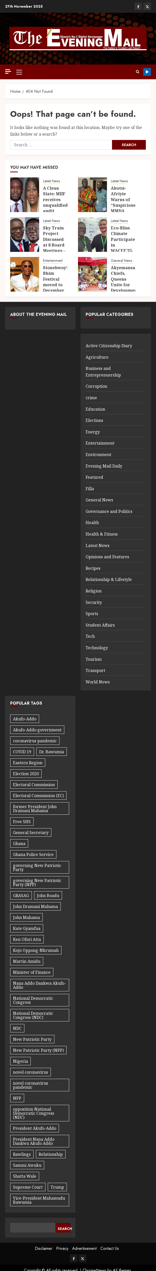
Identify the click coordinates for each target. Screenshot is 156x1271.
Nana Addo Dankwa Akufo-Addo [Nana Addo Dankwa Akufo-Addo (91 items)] (39, 985)
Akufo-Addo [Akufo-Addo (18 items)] (24, 719)
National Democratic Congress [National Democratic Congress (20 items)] (33, 1000)
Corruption (96, 386)
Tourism (94, 659)
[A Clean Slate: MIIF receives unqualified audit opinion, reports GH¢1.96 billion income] (24, 194)
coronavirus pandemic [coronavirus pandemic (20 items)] (35, 741)
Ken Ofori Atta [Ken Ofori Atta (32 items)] (27, 939)
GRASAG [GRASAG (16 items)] (21, 895)
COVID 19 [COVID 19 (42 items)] (22, 752)
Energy (93, 432)
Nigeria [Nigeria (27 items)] (20, 1061)
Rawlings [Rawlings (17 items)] (22, 1154)
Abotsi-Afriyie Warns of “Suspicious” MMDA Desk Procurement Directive (125, 208)
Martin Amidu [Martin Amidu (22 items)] (26, 961)
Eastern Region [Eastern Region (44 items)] (27, 763)
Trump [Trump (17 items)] (57, 1187)
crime (91, 397)
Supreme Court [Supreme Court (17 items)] (28, 1187)
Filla (90, 488)
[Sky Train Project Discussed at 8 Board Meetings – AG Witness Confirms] (24, 234)
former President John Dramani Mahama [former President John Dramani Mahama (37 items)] (35, 808)
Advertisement (84, 1248)
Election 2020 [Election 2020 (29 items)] (26, 773)
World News (98, 682)
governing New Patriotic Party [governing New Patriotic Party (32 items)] (37, 867)
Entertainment (53, 260)
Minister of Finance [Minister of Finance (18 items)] (32, 972)
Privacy (62, 1248)
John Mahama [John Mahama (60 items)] (26, 917)
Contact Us (109, 1248)
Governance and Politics (109, 511)
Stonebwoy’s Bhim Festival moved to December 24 (56, 282)
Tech (90, 636)
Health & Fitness (102, 534)
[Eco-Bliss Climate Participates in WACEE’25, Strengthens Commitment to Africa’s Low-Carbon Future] (92, 234)
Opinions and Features (107, 557)
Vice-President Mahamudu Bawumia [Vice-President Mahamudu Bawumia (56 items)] (39, 1200)
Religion (94, 591)
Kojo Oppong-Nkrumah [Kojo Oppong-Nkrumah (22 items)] (36, 950)
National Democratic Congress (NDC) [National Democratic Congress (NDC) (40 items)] (33, 1015)
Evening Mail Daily (104, 466)
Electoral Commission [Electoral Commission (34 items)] (34, 784)
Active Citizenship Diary (109, 345)
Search (64, 1228)
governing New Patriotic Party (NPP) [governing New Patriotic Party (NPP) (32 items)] (37, 882)
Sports (92, 613)
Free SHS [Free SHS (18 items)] (22, 821)
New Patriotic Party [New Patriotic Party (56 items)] (32, 1039)
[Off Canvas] (8, 71)
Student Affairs (100, 625)
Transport (95, 670)
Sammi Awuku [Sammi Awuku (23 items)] (27, 1165)
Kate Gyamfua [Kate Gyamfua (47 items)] (26, 928)
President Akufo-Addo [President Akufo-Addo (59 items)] (34, 1128)
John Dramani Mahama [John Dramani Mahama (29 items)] (35, 906)
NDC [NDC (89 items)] (17, 1028)
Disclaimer (43, 1248)
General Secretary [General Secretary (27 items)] (31, 832)
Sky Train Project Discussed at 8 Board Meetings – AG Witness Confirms (55, 245)
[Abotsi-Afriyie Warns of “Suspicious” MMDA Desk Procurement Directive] (92, 194)
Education (95, 409)
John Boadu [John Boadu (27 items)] (48, 895)
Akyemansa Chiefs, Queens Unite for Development (125, 279)
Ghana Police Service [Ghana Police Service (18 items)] (33, 854)
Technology (97, 648)
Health (92, 522)
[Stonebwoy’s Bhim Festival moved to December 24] (24, 274)
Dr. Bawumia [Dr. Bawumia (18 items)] (51, 752)
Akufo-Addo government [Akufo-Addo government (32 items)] (37, 730)
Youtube (147, 72)
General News (121, 260)
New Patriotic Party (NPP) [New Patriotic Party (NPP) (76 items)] (38, 1050)
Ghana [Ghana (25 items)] (19, 843)
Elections (94, 420)
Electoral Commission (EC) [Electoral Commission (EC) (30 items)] (38, 795)
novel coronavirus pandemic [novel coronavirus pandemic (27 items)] (30, 1085)
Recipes (93, 568)
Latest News (51, 181)
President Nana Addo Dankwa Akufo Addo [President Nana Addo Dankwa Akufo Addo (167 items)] (33, 1141)
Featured (94, 477)
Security (94, 602)
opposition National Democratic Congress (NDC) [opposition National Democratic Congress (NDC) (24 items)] (33, 1113)
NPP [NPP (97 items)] (17, 1098)
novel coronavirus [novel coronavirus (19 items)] (30, 1072)
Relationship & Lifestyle (109, 579)
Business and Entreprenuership (103, 372)
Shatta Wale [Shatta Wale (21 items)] (24, 1176)
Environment (98, 454)
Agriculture (97, 357)
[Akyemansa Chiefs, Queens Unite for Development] (92, 274)
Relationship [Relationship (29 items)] (51, 1154)
